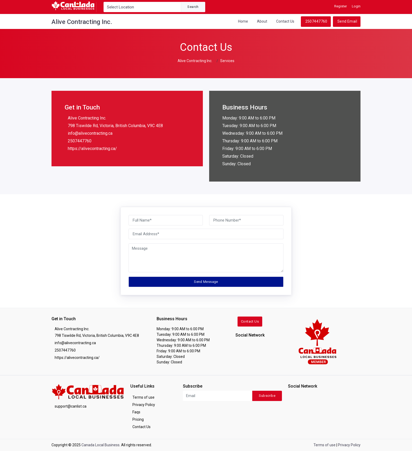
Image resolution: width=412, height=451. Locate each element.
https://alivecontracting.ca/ (92, 148)
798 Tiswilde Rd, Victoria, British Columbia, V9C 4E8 (115, 125)
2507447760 (316, 21)
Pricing (138, 419)
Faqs (136, 412)
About (262, 21)
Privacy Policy (143, 405)
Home (243, 21)
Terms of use (143, 397)
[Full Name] (165, 220)
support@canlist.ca (70, 406)
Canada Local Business (100, 445)
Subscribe (267, 396)
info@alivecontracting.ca (90, 133)
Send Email (347, 21)
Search (192, 7)
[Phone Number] (246, 220)
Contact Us (285, 21)
